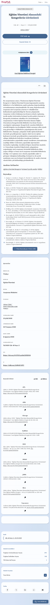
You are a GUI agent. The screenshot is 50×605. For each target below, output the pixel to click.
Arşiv (4, 540)
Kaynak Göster (25, 42)
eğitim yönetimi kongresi (12, 174)
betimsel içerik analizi (29, 174)
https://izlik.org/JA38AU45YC (13, 371)
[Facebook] (7, 596)
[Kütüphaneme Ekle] (25, 53)
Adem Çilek (24, 30)
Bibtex (44, 385)
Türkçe (40, 2)
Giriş (46, 2)
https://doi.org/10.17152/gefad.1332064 (17, 361)
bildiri (40, 174)
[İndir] (45, 581)
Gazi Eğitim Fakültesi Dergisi (25, 74)
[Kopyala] (25, 402)
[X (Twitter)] (16, 596)
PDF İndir (25, 36)
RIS (36, 385)
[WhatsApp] (33, 596)
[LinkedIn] (25, 596)
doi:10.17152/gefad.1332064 (31, 413)
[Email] (42, 596)
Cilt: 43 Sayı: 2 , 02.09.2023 (13, 544)
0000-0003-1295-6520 (10, 312)
